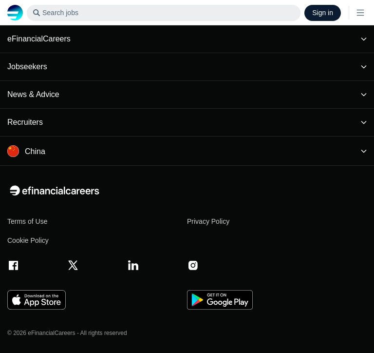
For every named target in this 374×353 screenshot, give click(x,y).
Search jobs (52, 13)
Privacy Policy (208, 221)
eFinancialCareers (187, 39)
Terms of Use (27, 221)
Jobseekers (187, 66)
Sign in (322, 13)
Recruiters (187, 122)
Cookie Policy (28, 240)
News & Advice (187, 94)
